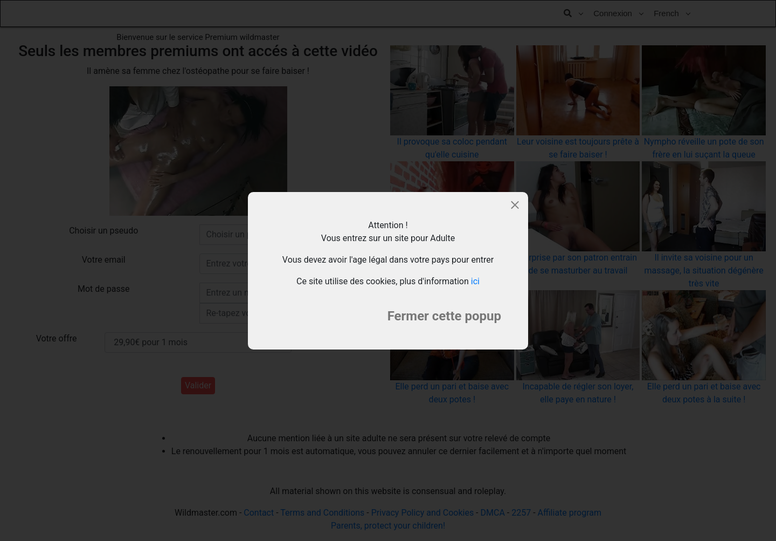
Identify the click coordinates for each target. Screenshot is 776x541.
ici (475, 281)
